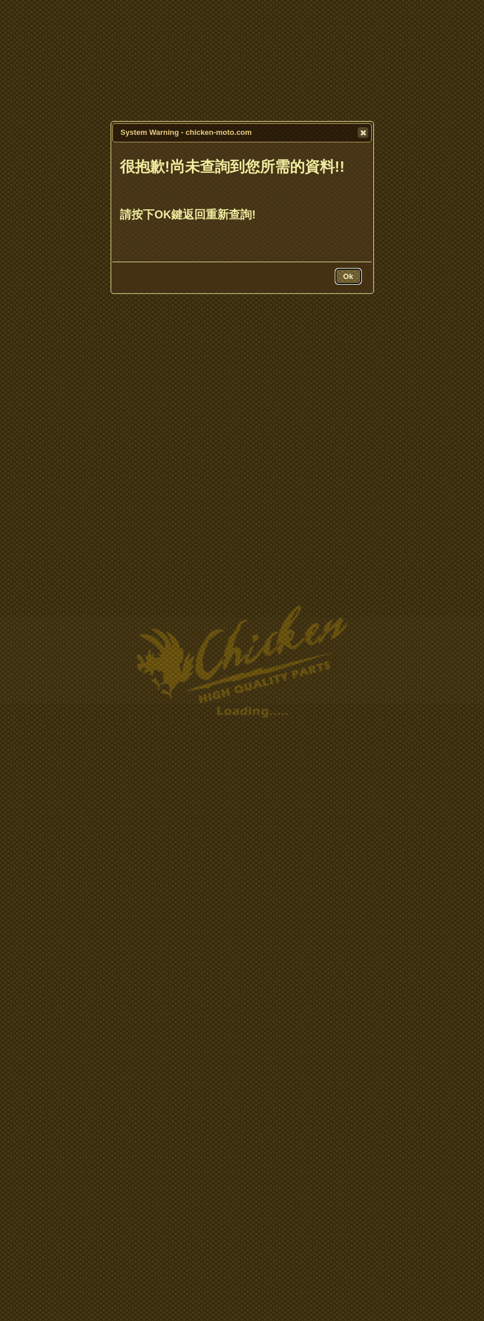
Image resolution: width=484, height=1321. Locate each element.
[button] (363, 132)
